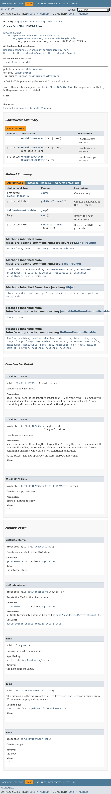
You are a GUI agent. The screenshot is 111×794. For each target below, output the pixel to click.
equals (20, 293)
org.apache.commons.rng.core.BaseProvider (34, 35)
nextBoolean (14, 248)
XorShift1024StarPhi (16, 62)
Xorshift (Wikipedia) (41, 108)
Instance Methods (39, 183)
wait (99, 293)
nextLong (42, 248)
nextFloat (46, 344)
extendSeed (84, 269)
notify (74, 293)
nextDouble (92, 341)
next (44, 215)
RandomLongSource (14, 50)
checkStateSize (33, 269)
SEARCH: (72, 10)
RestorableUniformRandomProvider (25, 53)
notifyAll (87, 293)
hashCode (61, 293)
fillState (29, 272)
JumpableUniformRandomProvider (47, 50)
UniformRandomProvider (63, 53)
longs (94, 338)
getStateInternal (52, 201)
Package (18, 3)
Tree (43, 3)
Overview (6, 3)
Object (71, 287)
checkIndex (13, 269)
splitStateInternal (19, 276)
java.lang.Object (12, 32)
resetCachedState (62, 248)
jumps (9, 317)
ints (60, 338)
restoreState (62, 272)
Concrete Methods (67, 183)
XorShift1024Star (33, 69)
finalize (33, 293)
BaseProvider (71, 263)
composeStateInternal (60, 269)
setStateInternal (52, 224)
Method (44, 14)
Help (74, 3)
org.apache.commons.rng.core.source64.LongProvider (44, 38)
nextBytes (60, 341)
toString (40, 276)
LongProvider (22, 72)
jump (44, 210)
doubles (11, 338)
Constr (34, 14)
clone (9, 293)
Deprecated (54, 3)
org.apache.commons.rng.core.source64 (38, 21)
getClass (47, 293)
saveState (80, 272)
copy (44, 193)
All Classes (7, 9)
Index (66, 3)
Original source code (15, 108)
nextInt (30, 248)
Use (37, 3)
